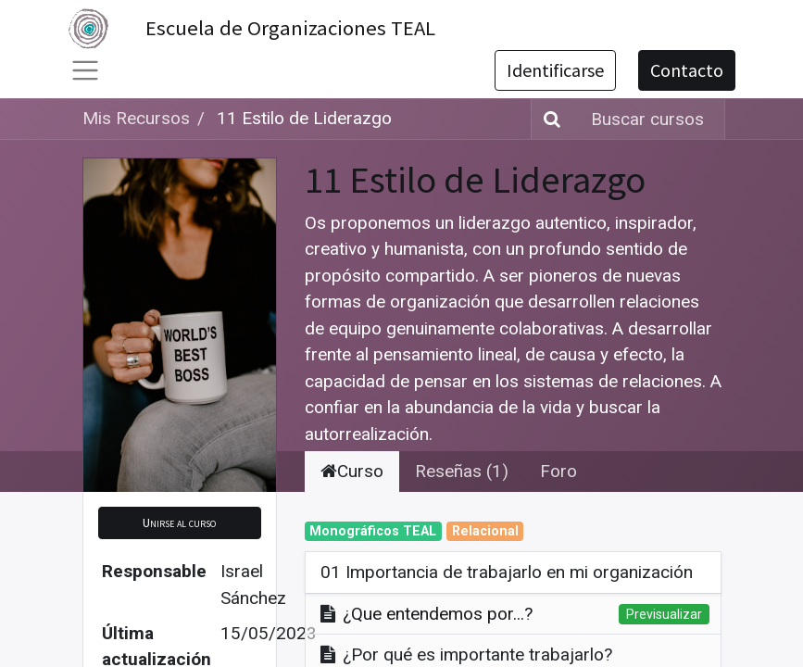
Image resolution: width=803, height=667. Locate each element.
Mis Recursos (136, 118)
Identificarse (555, 70)
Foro (558, 471)
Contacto (686, 70)
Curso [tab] (351, 471)
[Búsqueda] (548, 119)
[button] (179, 523)
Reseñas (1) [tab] (461, 471)
